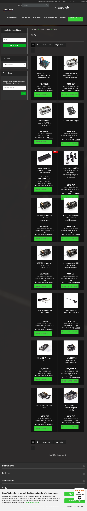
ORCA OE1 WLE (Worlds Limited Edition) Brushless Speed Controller (71, 360)
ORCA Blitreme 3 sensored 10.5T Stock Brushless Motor (71, 75)
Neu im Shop (25, 18)
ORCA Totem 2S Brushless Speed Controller (71, 408)
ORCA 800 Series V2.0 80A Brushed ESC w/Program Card (44, 75)
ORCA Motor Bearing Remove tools (44, 312)
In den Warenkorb (43, 94)
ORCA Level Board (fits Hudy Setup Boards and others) (71, 170)
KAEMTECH (37, 18)
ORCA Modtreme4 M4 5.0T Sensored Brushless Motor (71, 218)
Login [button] (72, 1)
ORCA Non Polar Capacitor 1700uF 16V (71, 312)
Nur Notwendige (75, 501)
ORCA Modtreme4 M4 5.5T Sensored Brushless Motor (44, 265)
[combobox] (47, 45)
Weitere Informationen (75, 506)
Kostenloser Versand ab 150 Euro (49, 1)
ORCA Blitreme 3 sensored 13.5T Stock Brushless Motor (44, 123)
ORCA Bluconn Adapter (71, 121)
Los (23, 93)
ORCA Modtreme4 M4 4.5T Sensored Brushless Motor (44, 218)
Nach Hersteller (50, 18)
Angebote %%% (12, 18)
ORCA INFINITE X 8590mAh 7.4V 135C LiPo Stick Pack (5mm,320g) (44, 170)
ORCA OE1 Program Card (44, 359)
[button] (65, 1)
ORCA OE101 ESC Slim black (44, 407)
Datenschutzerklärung (31, 502)
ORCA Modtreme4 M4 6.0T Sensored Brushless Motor (71, 265)
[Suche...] (19, 5)
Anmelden (14, 45)
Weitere (63, 18)
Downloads (75, 18)
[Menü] (83, 489)
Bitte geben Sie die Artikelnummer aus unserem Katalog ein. (13, 83)
